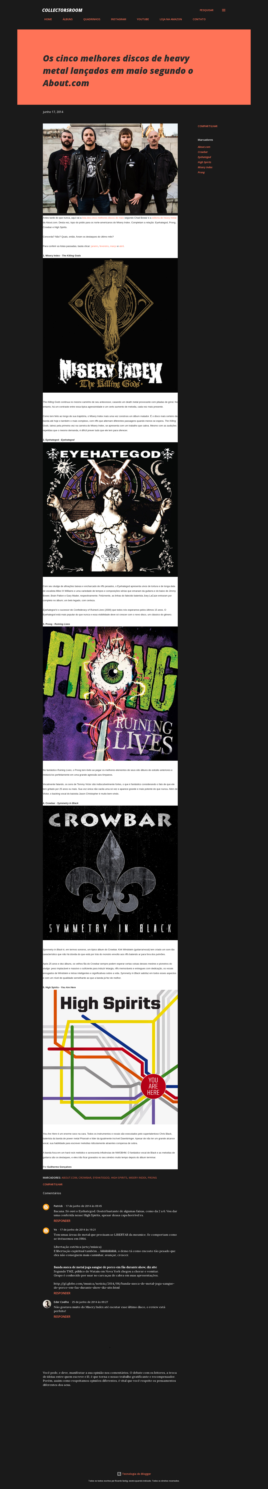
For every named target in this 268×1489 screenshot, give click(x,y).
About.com (204, 147)
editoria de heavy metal (164, 217)
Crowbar (203, 152)
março (113, 246)
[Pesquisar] (206, 10)
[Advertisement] (104, 1416)
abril (121, 246)
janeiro (94, 246)
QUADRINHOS (89, 19)
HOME (46, 19)
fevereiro (104, 246)
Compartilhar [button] (207, 126)
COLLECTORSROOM (62, 10)
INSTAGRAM (116, 19)
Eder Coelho (61, 1302)
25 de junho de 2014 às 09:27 (90, 1302)
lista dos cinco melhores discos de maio (103, 217)
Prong (201, 172)
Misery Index (205, 167)
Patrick (58, 1206)
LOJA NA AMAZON (169, 19)
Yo (55, 1229)
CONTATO (197, 19)
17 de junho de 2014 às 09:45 (84, 1206)
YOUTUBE (141, 19)
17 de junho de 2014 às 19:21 (78, 1229)
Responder (62, 1221)
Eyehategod (204, 157)
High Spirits (204, 162)
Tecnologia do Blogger (134, 1474)
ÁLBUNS (65, 19)
